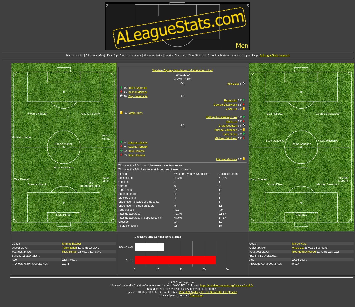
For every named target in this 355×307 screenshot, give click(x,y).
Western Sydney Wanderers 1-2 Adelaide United (182, 70)
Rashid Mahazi (137, 92)
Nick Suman (69, 251)
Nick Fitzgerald (137, 87)
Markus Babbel (71, 243)
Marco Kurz (299, 243)
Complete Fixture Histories (224, 55)
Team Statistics (75, 55)
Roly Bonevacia (138, 96)
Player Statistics (152, 55)
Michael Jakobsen (226, 129)
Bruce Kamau (136, 155)
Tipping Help (250, 55)
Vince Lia (233, 83)
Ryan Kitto (230, 100)
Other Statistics (197, 55)
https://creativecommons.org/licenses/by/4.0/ (226, 285)
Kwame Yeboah (138, 146)
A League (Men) (95, 55)
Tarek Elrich (135, 113)
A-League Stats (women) (274, 55)
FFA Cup (112, 55)
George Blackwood (225, 104)
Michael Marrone (226, 159)
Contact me (196, 295)
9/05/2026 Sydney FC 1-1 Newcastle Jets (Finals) (208, 292)
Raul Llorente (136, 150)
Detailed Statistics (175, 55)
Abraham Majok (137, 142)
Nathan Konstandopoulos (221, 117)
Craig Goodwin (228, 125)
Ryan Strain (230, 134)
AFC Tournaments (130, 55)
